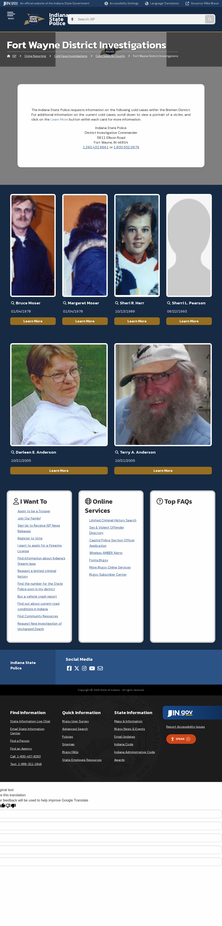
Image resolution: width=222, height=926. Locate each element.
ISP (14, 49)
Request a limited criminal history (37, 570)
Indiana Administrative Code (134, 752)
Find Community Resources (39, 615)
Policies (67, 737)
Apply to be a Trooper (35, 504)
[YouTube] (92, 668)
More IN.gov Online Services (110, 569)
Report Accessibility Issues (185, 727)
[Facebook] (69, 668)
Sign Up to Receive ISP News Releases (40, 522)
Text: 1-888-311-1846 (26, 764)
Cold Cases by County (110, 49)
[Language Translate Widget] (162, 3)
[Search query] (194, 15)
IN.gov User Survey (75, 721)
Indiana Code (123, 745)
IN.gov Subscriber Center (108, 576)
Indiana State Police (69, 15)
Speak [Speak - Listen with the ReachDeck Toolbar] (180, 739)
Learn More (32, 313)
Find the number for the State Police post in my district (41, 584)
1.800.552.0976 (126, 140)
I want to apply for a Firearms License (41, 543)
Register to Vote (31, 533)
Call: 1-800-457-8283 (25, 757)
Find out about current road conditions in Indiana (40, 605)
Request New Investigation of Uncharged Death (41, 626)
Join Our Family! (30, 512)
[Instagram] (84, 668)
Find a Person (19, 741)
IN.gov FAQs (70, 752)
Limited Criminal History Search (107, 516)
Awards (119, 760)
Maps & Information (128, 721)
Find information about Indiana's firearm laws (36, 557)
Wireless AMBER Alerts (106, 553)
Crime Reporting (35, 49)
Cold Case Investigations (70, 49)
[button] (121, 3)
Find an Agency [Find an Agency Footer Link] (21, 749)
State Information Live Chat (30, 721)
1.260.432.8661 (96, 140)
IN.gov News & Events (129, 729)
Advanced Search (75, 729)
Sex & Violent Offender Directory (107, 529)
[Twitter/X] (76, 668)
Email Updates (124, 737)
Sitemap (68, 745)
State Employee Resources (82, 760)
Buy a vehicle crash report (38, 594)
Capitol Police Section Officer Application (112, 543)
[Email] (100, 668)
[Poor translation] (10, 806)
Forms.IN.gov (99, 561)
